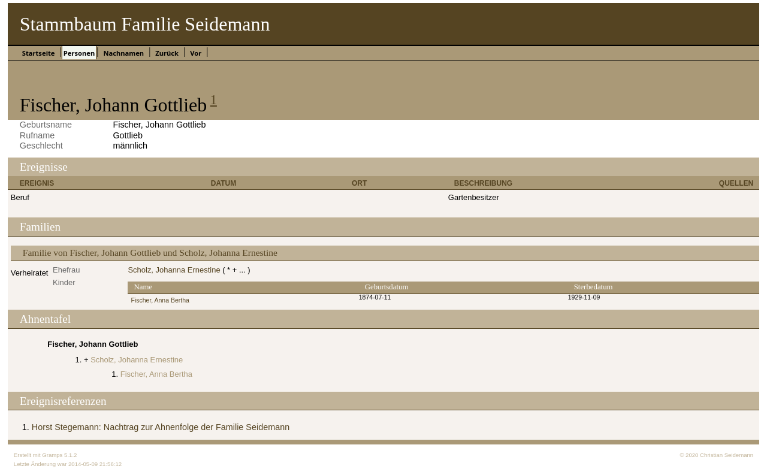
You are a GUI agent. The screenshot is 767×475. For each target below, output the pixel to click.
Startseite (38, 53)
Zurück (167, 53)
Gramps (52, 455)
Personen (79, 53)
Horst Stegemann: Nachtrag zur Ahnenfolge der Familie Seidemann (160, 427)
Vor (195, 53)
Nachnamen (123, 53)
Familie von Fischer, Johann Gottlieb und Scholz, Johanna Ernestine (150, 252)
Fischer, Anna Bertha (160, 300)
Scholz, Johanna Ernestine (174, 269)
